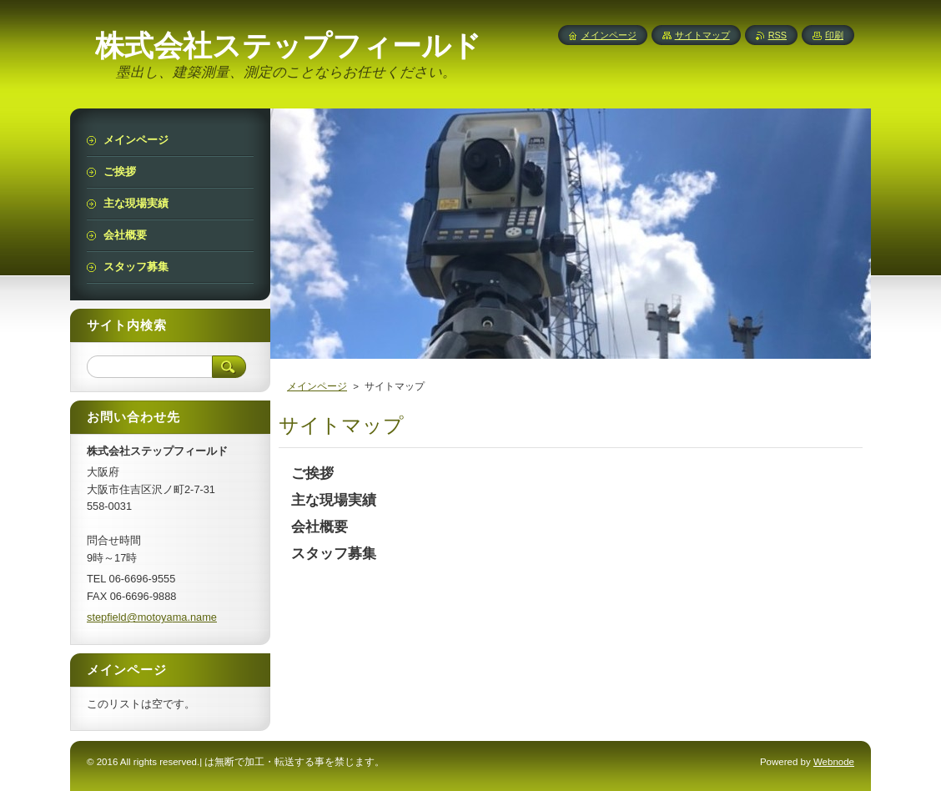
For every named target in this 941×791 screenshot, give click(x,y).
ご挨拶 (312, 473)
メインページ (317, 386)
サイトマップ (702, 35)
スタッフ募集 (333, 554)
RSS (777, 35)
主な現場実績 (333, 500)
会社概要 (319, 527)
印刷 (834, 35)
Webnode (833, 762)
